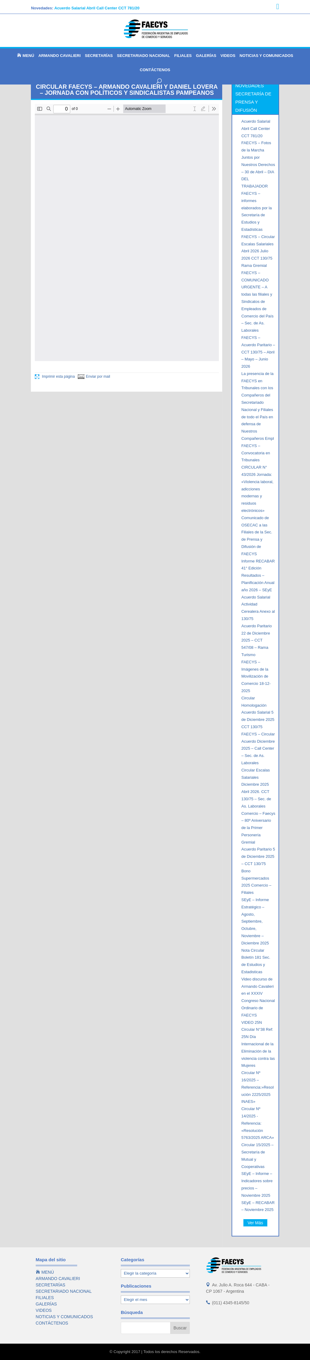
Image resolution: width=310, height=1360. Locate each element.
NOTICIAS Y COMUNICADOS (266, 56)
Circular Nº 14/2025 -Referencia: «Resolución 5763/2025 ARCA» (257, 1123)
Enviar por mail (94, 376)
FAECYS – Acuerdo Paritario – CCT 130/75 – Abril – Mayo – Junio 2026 (258, 352)
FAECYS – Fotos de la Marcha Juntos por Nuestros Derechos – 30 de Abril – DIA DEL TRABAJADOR (258, 164)
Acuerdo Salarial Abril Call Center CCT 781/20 (96, 8)
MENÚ (25, 55)
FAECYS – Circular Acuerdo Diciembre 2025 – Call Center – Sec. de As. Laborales (258, 748)
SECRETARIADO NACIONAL (143, 56)
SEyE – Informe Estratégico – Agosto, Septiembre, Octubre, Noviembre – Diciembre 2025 (255, 921)
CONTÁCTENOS (155, 70)
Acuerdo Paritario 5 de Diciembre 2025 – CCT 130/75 (258, 856)
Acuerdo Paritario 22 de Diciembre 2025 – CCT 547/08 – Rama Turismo (256, 640)
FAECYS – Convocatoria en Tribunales (255, 453)
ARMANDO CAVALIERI (59, 56)
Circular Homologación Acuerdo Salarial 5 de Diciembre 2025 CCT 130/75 (257, 712)
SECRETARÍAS (99, 56)
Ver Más (255, 1222)
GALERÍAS (206, 56)
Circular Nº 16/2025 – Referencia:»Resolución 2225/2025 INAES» (257, 1087)
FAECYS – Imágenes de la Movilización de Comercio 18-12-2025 (256, 676)
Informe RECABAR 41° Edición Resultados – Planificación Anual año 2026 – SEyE (258, 575)
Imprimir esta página (55, 376)
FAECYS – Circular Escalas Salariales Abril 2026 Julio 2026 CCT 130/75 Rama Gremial (258, 251)
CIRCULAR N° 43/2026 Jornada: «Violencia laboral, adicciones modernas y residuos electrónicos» (257, 489)
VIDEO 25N (251, 1022)
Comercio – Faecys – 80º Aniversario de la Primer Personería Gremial (258, 827)
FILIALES (183, 56)
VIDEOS (227, 56)
